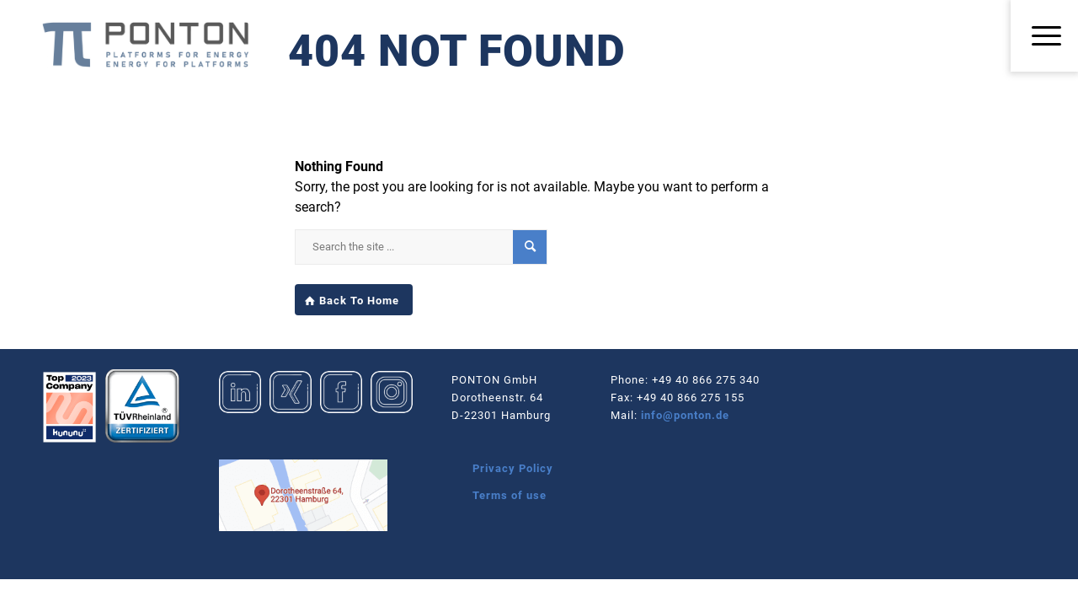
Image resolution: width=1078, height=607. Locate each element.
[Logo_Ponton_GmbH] (145, 44)
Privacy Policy (512, 468)
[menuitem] (1044, 36)
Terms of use (509, 495)
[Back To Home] (354, 300)
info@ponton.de (685, 415)
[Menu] (1044, 36)
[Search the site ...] (421, 247)
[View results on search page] (530, 247)
